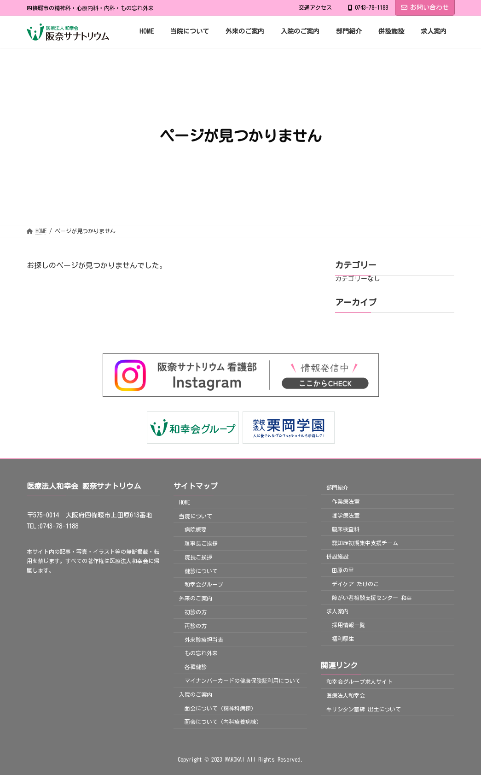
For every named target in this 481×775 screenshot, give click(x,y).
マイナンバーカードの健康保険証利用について (243, 680)
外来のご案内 (195, 598)
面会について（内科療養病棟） (223, 722)
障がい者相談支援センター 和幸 (372, 597)
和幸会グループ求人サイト (359, 681)
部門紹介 (337, 488)
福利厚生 (343, 638)
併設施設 (337, 556)
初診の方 (196, 612)
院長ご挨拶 (198, 557)
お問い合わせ (425, 7)
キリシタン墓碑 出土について (363, 709)
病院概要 (196, 530)
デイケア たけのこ (355, 584)
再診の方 (196, 625)
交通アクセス (315, 7)
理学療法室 (345, 515)
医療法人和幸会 (345, 695)
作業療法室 (345, 501)
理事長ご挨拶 (201, 543)
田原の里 (343, 570)
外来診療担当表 (204, 639)
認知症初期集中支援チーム (365, 543)
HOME (184, 502)
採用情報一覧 (348, 625)
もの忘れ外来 (201, 653)
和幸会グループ (204, 584)
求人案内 (337, 611)
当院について (195, 516)
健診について (201, 571)
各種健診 (196, 666)
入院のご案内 (195, 694)
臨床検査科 (345, 529)
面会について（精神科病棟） (220, 708)
